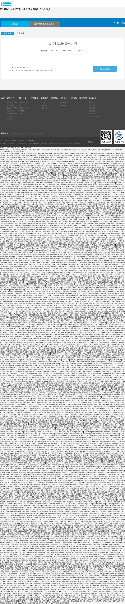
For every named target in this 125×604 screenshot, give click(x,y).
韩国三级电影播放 (62, 293)
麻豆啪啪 (6, 363)
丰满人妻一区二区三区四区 (55, 461)
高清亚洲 (41, 208)
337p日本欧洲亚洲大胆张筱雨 (54, 519)
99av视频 (89, 202)
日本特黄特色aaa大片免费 (17, 266)
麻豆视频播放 (95, 387)
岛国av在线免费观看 (44, 192)
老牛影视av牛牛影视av (101, 210)
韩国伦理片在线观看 (88, 356)
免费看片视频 (72, 163)
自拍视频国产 (5, 313)
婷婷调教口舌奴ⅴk (15, 190)
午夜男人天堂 (69, 311)
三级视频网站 (76, 309)
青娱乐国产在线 (96, 179)
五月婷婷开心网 (120, 311)
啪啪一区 (35, 155)
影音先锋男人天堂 (74, 216)
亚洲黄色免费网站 (22, 319)
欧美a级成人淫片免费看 (66, 278)
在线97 (96, 558)
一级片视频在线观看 (61, 239)
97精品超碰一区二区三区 (90, 325)
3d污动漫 (30, 163)
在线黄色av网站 (107, 200)
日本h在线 (88, 251)
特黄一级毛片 (23, 284)
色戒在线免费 (104, 290)
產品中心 (10, 98)
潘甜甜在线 (49, 332)
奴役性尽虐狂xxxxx (76, 268)
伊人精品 (101, 309)
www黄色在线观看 (119, 218)
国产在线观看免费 (87, 397)
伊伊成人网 (67, 177)
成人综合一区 (64, 204)
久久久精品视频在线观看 (7, 509)
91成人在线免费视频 (18, 558)
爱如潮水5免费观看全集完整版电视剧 (33, 332)
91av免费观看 (33, 478)
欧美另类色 (38, 216)
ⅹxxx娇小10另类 (12, 400)
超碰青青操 (84, 437)
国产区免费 (90, 163)
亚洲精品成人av (67, 325)
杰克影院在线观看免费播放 (60, 486)
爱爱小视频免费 (42, 272)
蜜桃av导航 (23, 239)
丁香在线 (119, 239)
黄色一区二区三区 (93, 157)
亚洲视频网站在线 (17, 165)
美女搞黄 (79, 546)
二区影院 (39, 379)
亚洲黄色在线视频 (27, 490)
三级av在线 (54, 196)
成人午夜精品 (36, 585)
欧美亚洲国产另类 (43, 422)
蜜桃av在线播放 (84, 175)
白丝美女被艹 (33, 443)
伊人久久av (110, 280)
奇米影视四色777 (50, 412)
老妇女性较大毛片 (69, 173)
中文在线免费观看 (25, 274)
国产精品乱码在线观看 (98, 556)
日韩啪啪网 (55, 562)
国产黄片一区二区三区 (108, 305)
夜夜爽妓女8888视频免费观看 (82, 587)
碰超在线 (75, 175)
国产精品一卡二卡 (8, 202)
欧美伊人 (100, 424)
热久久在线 (67, 175)
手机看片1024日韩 (8, 437)
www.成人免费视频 (65, 511)
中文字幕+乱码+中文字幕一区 (24, 437)
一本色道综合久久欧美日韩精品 (115, 161)
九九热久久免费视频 (19, 276)
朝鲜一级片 (106, 449)
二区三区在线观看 (23, 367)
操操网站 (106, 447)
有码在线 (105, 426)
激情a (116, 286)
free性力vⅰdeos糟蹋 (78, 177)
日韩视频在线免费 (6, 262)
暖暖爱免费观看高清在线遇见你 (37, 284)
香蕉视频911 (102, 437)
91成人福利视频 (44, 157)
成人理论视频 (28, 515)
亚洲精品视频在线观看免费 (100, 204)
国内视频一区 (110, 223)
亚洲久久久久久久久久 (66, 200)
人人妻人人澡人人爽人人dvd (38, 367)
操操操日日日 (13, 206)
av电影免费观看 (50, 428)
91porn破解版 (113, 163)
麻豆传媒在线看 (88, 282)
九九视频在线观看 (77, 194)
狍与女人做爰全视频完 (49, 223)
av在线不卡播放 (107, 362)
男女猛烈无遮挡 (65, 558)
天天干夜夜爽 (63, 245)
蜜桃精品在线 (91, 260)
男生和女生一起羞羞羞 (26, 313)
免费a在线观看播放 (61, 210)
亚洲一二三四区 (32, 173)
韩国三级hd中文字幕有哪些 (22, 397)
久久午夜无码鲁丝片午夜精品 (33, 153)
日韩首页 (2, 389)
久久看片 (15, 330)
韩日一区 (64, 338)
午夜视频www (36, 595)
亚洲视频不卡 (27, 233)
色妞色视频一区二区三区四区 (30, 210)
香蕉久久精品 (38, 587)
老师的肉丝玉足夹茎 (51, 229)
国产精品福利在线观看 (108, 196)
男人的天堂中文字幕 (81, 381)
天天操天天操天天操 (56, 256)
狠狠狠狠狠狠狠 (59, 153)
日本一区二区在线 (50, 375)
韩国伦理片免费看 (66, 280)
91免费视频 (103, 511)
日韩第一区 (10, 383)
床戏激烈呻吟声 (82, 212)
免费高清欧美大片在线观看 (115, 387)
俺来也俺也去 (105, 155)
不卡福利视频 (109, 445)
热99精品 (30, 169)
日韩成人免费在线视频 (17, 325)
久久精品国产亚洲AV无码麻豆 (54, 175)
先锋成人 (99, 469)
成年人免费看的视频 (79, 169)
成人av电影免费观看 (60, 167)
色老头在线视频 (58, 426)
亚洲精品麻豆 (82, 360)
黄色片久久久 (19, 202)
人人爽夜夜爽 (99, 354)
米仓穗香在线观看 (53, 420)
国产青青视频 (87, 214)
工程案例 (34, 98)
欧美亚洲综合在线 (45, 511)
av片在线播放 (9, 237)
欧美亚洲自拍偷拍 (86, 253)
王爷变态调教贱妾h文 (31, 161)
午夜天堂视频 (91, 278)
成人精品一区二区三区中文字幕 (77, 239)
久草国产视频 (19, 492)
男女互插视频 (119, 303)
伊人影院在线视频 (14, 255)
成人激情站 (90, 167)
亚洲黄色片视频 (64, 231)
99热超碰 (108, 496)
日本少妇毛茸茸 (55, 435)
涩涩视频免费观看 (47, 305)
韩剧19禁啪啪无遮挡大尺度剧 (66, 185)
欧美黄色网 (89, 262)
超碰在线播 (43, 210)
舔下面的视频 (8, 560)
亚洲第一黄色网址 (57, 173)
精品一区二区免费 (88, 546)
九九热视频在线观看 (69, 395)
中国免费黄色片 (89, 286)
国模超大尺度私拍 (70, 505)
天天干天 (60, 243)
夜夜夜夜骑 (11, 208)
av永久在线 (29, 507)
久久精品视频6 (51, 185)
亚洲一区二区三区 (89, 420)
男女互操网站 (104, 381)
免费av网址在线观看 (52, 171)
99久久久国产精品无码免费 (49, 476)
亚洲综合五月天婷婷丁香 (68, 286)
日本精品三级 (102, 325)
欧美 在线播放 (22, 206)
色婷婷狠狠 (10, 434)
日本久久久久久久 (62, 597)
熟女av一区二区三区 (60, 414)
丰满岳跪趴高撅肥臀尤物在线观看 (50, 338)
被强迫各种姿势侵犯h (104, 451)
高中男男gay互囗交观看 (10, 459)
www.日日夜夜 (56, 220)
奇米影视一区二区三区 (15, 295)
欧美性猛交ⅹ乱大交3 (101, 527)
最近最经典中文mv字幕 (61, 165)
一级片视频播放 (90, 249)
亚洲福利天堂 (57, 307)
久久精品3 (6, 422)
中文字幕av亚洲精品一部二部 (74, 328)
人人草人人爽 (87, 422)
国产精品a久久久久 (11, 375)
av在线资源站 (49, 550)
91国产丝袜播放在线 (78, 377)
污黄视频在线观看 (106, 515)
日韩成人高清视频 (8, 253)
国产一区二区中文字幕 (98, 330)
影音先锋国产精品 (5, 525)
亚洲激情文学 (70, 358)
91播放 (39, 276)
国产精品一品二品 (55, 270)
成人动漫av (117, 480)
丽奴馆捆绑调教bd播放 (37, 414)
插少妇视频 (96, 391)
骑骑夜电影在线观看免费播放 (67, 362)
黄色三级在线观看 (112, 268)
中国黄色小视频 (59, 365)
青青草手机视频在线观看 (50, 385)
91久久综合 (33, 192)
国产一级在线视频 (21, 185)
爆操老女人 (72, 161)
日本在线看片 (117, 262)
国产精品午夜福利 (15, 167)
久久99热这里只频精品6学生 (29, 340)
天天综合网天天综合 (25, 330)
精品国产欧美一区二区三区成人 (71, 225)
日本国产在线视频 (16, 457)
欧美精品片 (99, 186)
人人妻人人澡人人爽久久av (37, 395)
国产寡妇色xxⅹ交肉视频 (104, 190)
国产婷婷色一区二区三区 (105, 348)
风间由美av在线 (64, 554)
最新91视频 (39, 542)
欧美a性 (65, 317)
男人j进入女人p (111, 365)
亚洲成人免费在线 (71, 365)
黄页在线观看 (65, 494)
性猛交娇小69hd (93, 336)
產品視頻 (92, 108)
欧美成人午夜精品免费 (41, 517)
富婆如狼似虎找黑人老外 (112, 328)
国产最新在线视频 (55, 498)
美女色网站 (110, 327)
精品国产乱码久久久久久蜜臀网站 (23, 159)
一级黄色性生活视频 (29, 472)
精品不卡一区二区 (61, 428)
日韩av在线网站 (109, 185)
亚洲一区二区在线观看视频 (101, 342)
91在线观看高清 (111, 416)
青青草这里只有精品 (101, 221)
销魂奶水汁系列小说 (24, 375)
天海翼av (90, 414)
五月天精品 (11, 305)
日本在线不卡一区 (57, 202)
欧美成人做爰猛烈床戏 (45, 426)
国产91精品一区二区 (40, 169)
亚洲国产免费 (52, 237)
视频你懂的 (64, 521)
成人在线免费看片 (34, 424)
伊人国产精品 (7, 175)
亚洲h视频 (26, 208)
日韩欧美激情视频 (100, 223)
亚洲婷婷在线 (99, 255)
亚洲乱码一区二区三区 (100, 251)
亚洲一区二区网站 (70, 344)
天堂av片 (19, 443)
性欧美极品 (68, 389)
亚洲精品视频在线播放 (50, 402)
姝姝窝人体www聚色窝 (51, 266)
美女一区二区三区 (115, 441)
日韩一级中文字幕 (11, 523)
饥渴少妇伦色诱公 (67, 323)
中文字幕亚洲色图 (111, 237)
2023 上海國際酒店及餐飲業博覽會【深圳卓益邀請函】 (34, 70)
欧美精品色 (5, 344)
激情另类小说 (101, 350)
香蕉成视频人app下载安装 (83, 496)
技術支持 (92, 98)
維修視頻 (92, 111)
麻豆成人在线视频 (114, 307)
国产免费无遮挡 (30, 268)
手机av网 (65, 539)
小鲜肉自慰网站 (75, 443)
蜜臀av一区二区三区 (100, 546)
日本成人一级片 (42, 282)
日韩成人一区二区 (97, 418)
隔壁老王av (32, 379)
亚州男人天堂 (48, 527)
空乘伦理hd (63, 171)
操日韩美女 (55, 159)
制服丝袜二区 (116, 264)
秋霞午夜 (37, 260)
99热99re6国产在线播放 (40, 539)
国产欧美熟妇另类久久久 (45, 235)
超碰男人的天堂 (7, 292)
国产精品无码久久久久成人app (37, 356)
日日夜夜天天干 (24, 373)
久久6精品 (96, 303)
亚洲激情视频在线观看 (109, 459)
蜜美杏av (61, 192)
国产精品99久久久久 (74, 293)
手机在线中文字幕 (58, 327)
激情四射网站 (111, 183)
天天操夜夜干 (77, 507)
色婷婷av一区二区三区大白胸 (109, 585)
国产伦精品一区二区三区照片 (82, 406)
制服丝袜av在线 (9, 225)
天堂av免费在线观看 (110, 494)
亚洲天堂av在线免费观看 (33, 558)
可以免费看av (75, 385)
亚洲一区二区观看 (87, 256)
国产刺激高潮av (101, 327)
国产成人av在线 (32, 276)
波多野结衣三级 (54, 198)
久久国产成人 (86, 554)
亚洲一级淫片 (71, 467)
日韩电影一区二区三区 (60, 305)
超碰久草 (39, 292)
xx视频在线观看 (105, 525)
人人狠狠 (85, 576)
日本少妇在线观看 (29, 523)
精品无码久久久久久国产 (94, 570)
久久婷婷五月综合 (57, 346)
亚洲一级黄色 (77, 397)
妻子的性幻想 (81, 221)
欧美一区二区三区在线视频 (50, 292)
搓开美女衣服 (13, 574)
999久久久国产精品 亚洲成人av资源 (20, 377)
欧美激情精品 (116, 352)
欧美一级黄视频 (74, 492)
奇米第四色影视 (46, 486)
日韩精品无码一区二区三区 (20, 278)
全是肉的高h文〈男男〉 (39, 237)
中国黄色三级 (76, 276)
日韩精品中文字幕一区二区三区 (37, 247)
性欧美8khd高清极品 (37, 227)
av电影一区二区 (30, 365)
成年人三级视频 (99, 568)
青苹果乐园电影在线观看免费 (9, 317)
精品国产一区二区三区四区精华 (60, 484)
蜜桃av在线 (17, 321)
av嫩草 (44, 241)
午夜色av (58, 494)
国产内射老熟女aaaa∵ (49, 264)
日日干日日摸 (8, 198)
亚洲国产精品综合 (96, 434)
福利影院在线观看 (114, 402)
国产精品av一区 (95, 188)
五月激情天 (3, 305)
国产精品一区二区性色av (112, 255)
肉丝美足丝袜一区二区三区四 (104, 293)
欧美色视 (53, 459)
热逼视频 (103, 280)
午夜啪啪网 (37, 163)
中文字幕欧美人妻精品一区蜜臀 (103, 321)
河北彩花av (18, 307)
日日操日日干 (91, 379)
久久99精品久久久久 (98, 439)
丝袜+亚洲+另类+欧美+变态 (54, 399)
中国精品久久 (36, 330)
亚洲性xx (36, 507)
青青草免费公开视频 (116, 486)
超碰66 (44, 303)
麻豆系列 (5, 204)
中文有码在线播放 (65, 186)
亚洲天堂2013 (34, 416)
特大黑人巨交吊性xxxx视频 (110, 249)
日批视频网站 (102, 323)
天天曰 (96, 297)
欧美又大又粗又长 (88, 354)
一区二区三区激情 (73, 338)
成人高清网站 (4, 163)
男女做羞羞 (18, 469)
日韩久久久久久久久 (93, 280)
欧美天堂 (78, 356)
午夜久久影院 (49, 208)
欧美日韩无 (34, 208)
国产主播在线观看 (113, 325)
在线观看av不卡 (24, 470)
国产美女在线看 (39, 325)
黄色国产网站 (28, 554)
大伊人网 (91, 239)
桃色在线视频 (48, 480)
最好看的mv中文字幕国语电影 (71, 369)
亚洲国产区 (12, 227)
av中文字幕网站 (73, 480)
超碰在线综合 (75, 371)
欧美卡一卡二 (5, 385)
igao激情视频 (8, 177)
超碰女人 (119, 216)
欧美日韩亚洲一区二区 (28, 292)
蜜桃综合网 (31, 239)
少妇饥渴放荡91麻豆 (30, 564)
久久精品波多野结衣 (39, 286)
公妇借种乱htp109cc (112, 153)
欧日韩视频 (14, 179)
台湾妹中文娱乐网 (44, 465)
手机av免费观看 (7, 196)
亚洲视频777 (72, 179)
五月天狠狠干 (34, 531)
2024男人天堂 (22, 231)
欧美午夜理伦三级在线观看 (91, 247)
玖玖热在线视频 (91, 346)
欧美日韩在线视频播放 (101, 192)
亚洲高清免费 (62, 262)
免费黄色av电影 (28, 295)
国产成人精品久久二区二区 (38, 393)
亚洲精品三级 (72, 212)
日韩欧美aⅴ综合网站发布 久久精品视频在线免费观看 (78, 307)
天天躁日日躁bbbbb (78, 183)
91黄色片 (31, 319)
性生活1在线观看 (83, 363)
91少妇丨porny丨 (108, 570)
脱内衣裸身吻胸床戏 (28, 216)
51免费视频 (10, 243)
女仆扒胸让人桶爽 (44, 255)
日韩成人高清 (61, 218)
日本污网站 (87, 432)
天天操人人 (104, 500)
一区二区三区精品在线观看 (69, 531)
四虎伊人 (81, 317)
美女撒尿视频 (48, 214)
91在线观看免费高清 (82, 198)
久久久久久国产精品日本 (111, 202)
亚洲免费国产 (66, 290)
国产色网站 (16, 292)
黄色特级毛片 (93, 437)
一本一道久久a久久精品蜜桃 (92, 227)
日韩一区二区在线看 (36, 358)
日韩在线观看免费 (87, 334)
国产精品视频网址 (29, 342)
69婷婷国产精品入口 (95, 465)
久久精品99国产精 (116, 449)
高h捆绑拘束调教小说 (109, 274)
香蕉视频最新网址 (67, 542)
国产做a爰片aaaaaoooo (27, 183)
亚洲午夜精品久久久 (54, 253)
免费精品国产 (56, 155)
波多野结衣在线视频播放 (103, 208)
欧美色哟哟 (37, 301)
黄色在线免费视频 (77, 441)
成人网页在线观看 (41, 253)
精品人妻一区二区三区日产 (66, 241)
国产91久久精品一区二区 (10, 356)
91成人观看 (17, 500)
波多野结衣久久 (28, 212)
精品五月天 (120, 422)
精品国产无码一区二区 (86, 210)
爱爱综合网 (8, 365)
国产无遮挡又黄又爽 (35, 404)
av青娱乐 (92, 255)
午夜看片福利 (24, 323)
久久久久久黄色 (120, 305)
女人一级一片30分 (56, 221)
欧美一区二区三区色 (6, 484)
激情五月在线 (35, 410)
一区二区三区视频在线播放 (84, 395)
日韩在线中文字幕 (105, 369)
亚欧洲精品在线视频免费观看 (27, 400)
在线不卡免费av (57, 348)
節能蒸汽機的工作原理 (35, 133)
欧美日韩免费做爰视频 (116, 210)
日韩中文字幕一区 (60, 352)
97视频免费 (85, 507)
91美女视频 (29, 583)
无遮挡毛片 (57, 369)
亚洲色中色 (51, 284)
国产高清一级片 (68, 315)
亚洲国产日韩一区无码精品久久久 (36, 245)
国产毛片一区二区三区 (49, 243)
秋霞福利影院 (33, 293)
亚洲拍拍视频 (73, 317)
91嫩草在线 (102, 297)
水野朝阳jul (106, 414)
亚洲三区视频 (81, 163)
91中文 (13, 311)
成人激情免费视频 (81, 185)
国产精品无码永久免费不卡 (52, 542)
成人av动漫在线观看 (117, 412)
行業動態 (20, 33)
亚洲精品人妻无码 (13, 579)
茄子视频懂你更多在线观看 (13, 504)
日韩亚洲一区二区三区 (99, 220)
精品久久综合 (21, 297)
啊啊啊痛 (71, 260)
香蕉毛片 (88, 220)
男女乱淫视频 (79, 235)
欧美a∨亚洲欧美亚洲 (69, 221)
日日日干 (10, 299)
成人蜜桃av (62, 476)
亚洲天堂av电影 (52, 241)
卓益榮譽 (44, 105)
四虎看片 (31, 387)
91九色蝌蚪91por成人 (106, 165)
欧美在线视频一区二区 (20, 235)
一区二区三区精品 (54, 280)
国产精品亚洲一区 (80, 278)
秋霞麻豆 (95, 509)
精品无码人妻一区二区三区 (53, 190)
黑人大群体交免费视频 (24, 204)
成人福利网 (18, 208)
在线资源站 (25, 422)
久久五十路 (37, 196)
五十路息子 (32, 272)
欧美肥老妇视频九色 (105, 453)
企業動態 (7, 33)
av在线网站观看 (18, 515)
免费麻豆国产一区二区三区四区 (84, 159)
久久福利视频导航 (82, 375)
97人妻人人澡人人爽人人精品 (78, 157)
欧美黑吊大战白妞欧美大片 (41, 589)
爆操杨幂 (45, 301)
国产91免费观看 (24, 541)
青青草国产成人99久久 (11, 455)
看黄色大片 (89, 192)
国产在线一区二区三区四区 (103, 231)
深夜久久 (98, 200)
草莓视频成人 (36, 274)
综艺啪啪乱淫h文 (100, 292)
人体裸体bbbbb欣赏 (45, 340)
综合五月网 (99, 494)
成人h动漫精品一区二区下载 (40, 360)
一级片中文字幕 (58, 268)
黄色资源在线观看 (67, 155)
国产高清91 (94, 453)
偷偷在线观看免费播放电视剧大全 (20, 350)
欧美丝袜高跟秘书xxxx (14, 218)
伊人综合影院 (114, 346)
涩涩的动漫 (81, 424)
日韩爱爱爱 (90, 537)
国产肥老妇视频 (66, 441)
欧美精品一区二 (10, 194)
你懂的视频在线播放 (91, 233)
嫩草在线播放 (38, 593)
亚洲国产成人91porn (18, 270)
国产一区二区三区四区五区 (29, 167)
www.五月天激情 (115, 581)
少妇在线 (56, 204)
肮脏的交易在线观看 (112, 214)
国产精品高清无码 (119, 601)
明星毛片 (73, 196)
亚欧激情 (7, 360)
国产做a (67, 354)
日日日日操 (23, 169)
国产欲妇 (23, 262)
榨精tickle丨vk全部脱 (118, 531)
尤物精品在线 (61, 264)
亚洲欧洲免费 (68, 509)
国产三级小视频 (54, 186)
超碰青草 (114, 167)
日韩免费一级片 (101, 183)
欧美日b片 (83, 301)
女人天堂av (57, 321)
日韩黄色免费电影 (74, 204)
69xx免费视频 (9, 303)
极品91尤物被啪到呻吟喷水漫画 (73, 399)
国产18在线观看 (28, 587)
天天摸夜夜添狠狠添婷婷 (61, 334)
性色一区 (109, 470)
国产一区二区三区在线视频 (68, 363)
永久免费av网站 (81, 305)
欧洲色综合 (39, 472)
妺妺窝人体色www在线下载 (10, 453)
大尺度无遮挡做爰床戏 (71, 470)
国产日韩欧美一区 (79, 200)
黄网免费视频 (74, 601)
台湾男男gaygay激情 (6, 245)
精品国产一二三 (34, 482)
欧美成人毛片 (101, 313)
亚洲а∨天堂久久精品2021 (67, 478)
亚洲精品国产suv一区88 (18, 181)
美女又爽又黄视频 (115, 204)
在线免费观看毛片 (36, 194)
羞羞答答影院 (78, 227)
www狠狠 (67, 439)
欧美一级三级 (83, 410)
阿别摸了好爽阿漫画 (90, 190)
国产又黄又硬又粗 (114, 192)
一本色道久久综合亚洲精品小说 (37, 181)
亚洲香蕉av (97, 428)
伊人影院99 (99, 379)
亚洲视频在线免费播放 (84, 362)
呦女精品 (65, 270)
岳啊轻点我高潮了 (98, 253)
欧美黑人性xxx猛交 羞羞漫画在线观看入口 (60, 272)
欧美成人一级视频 (11, 297)
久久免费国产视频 (64, 196)
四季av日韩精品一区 (6, 216)
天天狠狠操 (108, 577)
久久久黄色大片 (53, 387)
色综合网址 (25, 486)
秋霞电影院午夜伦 (68, 400)
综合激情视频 (67, 183)
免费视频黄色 (46, 346)
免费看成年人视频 (15, 422)
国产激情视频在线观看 (98, 153)
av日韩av (67, 153)
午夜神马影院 (11, 535)
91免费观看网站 (96, 362)
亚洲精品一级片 (85, 153)
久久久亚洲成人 (76, 585)
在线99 (110, 404)
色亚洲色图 (73, 360)
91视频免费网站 (67, 258)
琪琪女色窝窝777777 (98, 214)
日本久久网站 (44, 249)
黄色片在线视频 (5, 399)
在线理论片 (48, 325)
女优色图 (88, 235)
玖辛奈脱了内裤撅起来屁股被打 (59, 577)
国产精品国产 (77, 416)
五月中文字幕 (73, 402)
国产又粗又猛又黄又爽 (55, 282)
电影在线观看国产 (44, 161)
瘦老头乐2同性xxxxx (57, 177)
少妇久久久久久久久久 (117, 276)
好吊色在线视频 (10, 537)
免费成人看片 (101, 299)
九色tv (26, 445)
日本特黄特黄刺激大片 (79, 280)
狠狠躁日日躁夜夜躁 (38, 399)
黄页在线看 (3, 603)
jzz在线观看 (22, 163)
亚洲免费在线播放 (85, 601)
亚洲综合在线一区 (82, 218)
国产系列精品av (112, 340)
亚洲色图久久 (110, 292)
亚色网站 (37, 490)
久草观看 (26, 327)
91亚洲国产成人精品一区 (18, 241)
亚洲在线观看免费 (39, 179)
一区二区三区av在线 (48, 163)
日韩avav (116, 175)
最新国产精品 (64, 420)
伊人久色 (31, 402)
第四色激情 (66, 535)
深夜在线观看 (39, 159)
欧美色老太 (6, 527)
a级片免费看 (74, 231)
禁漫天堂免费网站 (111, 358)
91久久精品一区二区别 (17, 385)
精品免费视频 (13, 284)
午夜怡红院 (27, 533)
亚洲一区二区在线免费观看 (11, 239)
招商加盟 (73, 98)
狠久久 (121, 214)
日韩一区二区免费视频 (35, 221)
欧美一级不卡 (23, 356)
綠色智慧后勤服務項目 (44, 24)
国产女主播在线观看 (45, 202)
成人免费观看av (95, 241)
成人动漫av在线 (74, 270)
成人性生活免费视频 (89, 457)
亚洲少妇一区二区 (8, 496)
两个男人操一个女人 (98, 496)
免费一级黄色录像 (88, 527)
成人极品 (87, 188)
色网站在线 (54, 581)
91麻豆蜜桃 (114, 233)
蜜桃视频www (63, 447)
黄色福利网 (120, 500)
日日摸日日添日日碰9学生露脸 (70, 253)
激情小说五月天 (47, 268)
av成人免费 (70, 352)
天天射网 (39, 385)
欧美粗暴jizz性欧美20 (33, 363)
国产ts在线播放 (77, 214)
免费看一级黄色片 (70, 434)
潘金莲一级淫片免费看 (105, 523)
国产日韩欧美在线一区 (103, 488)
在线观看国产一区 (9, 214)
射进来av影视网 (86, 204)
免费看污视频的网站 (63, 513)
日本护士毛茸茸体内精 (78, 299)
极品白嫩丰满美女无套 (81, 255)
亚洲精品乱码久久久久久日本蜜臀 (103, 229)
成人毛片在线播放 (74, 597)
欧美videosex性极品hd (57, 504)
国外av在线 (106, 373)
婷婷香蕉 (10, 478)
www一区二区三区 (66, 249)
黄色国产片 (112, 171)
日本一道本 (51, 210)
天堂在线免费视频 (25, 441)
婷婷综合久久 (100, 278)
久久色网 (82, 476)
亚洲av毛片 (58, 502)
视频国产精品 (40, 239)
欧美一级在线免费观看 (111, 383)
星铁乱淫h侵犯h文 (117, 227)
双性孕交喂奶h (61, 237)
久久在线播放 (21, 465)
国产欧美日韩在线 (42, 288)
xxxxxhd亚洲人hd (96, 393)
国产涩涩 (16, 402)
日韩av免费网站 (48, 153)
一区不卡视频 (29, 325)
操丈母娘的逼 (95, 371)
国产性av (64, 435)
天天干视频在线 (91, 313)
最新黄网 (7, 552)
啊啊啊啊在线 (81, 568)
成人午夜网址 (90, 221)
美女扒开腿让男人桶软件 (91, 290)
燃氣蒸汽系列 (12, 103)
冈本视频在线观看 (37, 525)
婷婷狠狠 (74, 243)
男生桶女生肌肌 (113, 546)
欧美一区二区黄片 (40, 391)
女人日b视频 (53, 262)
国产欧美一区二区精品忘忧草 (91, 181)
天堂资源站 (18, 332)
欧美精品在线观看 (29, 432)
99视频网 (121, 157)
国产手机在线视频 (91, 424)
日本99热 (46, 276)
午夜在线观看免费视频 (42, 430)
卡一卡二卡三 (75, 153)
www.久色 (105, 344)
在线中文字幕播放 (78, 249)
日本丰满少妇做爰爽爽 (101, 163)
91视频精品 (14, 519)
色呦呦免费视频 (46, 258)
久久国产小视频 (17, 233)
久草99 (59, 223)
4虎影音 (65, 188)
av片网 (30, 251)
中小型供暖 (23, 114)
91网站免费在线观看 (111, 284)
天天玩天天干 (45, 424)
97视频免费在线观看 (38, 328)
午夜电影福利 (82, 414)
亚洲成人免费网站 (53, 181)
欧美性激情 (52, 381)
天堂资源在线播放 (76, 354)
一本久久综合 (106, 469)
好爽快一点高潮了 (21, 537)
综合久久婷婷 (117, 362)
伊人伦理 (111, 519)
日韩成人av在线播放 (82, 513)
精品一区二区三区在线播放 (116, 260)
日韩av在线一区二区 (37, 334)
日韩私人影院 (75, 430)
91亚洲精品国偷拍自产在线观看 (33, 165)
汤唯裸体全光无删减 (6, 159)
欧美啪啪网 (6, 231)
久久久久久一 (93, 410)
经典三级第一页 (77, 556)
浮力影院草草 (5, 325)
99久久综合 (88, 303)
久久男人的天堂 (36, 258)
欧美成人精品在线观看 (76, 188)
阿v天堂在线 (9, 264)
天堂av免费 (114, 342)
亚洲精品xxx (10, 472)
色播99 (95, 309)
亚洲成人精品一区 (21, 186)
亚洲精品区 (14, 391)
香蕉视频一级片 (47, 505)
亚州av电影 (55, 363)
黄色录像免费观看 (104, 336)
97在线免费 (63, 181)
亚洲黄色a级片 (48, 183)
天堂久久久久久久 (13, 513)
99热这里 (101, 284)
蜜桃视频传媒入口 (108, 420)
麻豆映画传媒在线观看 (54, 568)
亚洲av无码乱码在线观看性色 (28, 362)
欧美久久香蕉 (74, 208)
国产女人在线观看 (94, 576)
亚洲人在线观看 (80, 346)
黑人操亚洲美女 (71, 218)
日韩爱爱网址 (7, 260)
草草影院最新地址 (58, 406)
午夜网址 (93, 488)
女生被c (47, 435)
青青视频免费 (19, 280)
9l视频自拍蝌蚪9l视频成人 (41, 212)
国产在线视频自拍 (80, 202)
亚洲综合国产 (80, 467)
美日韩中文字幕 (58, 474)
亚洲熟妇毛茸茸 (21, 311)
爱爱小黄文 (8, 428)
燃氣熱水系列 (12, 108)
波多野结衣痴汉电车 (60, 416)
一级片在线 (43, 599)
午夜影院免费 (16, 424)
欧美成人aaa (100, 315)
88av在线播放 (56, 258)
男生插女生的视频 (114, 173)
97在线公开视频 (52, 169)
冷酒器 (9, 119)
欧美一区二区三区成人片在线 (61, 340)
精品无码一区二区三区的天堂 (95, 161)
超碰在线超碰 (82, 292)
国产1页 (89, 504)
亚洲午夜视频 (98, 447)
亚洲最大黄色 (39, 319)
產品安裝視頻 (94, 116)
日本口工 (80, 190)
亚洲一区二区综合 (77, 482)
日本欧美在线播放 (41, 420)
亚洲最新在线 (7, 165)
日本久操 (21, 260)
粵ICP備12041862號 (7, 143)
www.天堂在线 (11, 319)
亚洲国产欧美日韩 (93, 171)
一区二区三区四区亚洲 (62, 379)
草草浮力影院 (37, 218)
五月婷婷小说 (92, 502)
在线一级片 (90, 292)
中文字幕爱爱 (59, 434)
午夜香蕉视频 (116, 505)
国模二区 (79, 266)
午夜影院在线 (80, 192)
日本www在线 (106, 397)
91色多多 (113, 247)
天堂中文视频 (70, 297)
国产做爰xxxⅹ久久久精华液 (106, 198)
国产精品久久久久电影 (72, 560)
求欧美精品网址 (38, 562)
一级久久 (5, 412)
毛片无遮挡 (86, 556)
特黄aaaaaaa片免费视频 (113, 439)
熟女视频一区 (91, 360)
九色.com (99, 249)
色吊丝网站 (46, 194)
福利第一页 (49, 492)
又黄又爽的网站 (40, 344)
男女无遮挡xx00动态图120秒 (93, 317)
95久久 (61, 439)
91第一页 (58, 410)
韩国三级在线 (9, 420)
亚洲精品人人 (67, 348)
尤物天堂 (113, 216)
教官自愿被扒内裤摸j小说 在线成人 (37, 262)
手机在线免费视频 (16, 399)
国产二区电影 (44, 233)
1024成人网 (49, 179)
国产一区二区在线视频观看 (59, 566)
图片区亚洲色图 (26, 360)
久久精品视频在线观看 (67, 336)
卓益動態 (63, 98)
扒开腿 (81, 574)
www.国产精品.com (78, 599)
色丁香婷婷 (114, 502)
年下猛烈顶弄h (67, 507)
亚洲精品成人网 (53, 599)
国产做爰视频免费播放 (61, 179)
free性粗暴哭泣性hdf (45, 155)
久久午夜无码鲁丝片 (47, 330)
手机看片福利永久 (35, 305)
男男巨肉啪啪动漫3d (33, 459)
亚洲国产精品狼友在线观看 (113, 278)
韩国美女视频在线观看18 (116, 319)
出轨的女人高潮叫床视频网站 (59, 157)
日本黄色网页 (31, 241)
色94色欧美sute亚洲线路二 (39, 299)
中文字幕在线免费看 (87, 223)
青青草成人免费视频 (28, 223)
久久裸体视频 (83, 470)
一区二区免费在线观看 (16, 200)
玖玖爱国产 (77, 576)
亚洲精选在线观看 (43, 270)
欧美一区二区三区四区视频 (36, 190)
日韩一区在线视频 (107, 218)
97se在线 (7, 350)
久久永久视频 (59, 455)
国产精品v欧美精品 (83, 365)
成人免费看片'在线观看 (47, 434)
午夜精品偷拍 (110, 556)
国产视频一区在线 (25, 595)
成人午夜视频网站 (89, 482)
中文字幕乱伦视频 (19, 430)
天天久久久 (115, 434)
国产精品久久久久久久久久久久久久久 (104, 272)
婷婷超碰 (104, 194)
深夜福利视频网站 (45, 220)
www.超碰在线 (44, 290)
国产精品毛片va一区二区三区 (116, 323)
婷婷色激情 (108, 175)
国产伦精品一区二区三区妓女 (72, 256)
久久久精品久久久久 (57, 397)
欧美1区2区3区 (18, 256)
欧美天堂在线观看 (111, 169)
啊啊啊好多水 (32, 185)
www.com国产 (77, 327)
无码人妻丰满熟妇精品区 (103, 482)
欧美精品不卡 (11, 352)
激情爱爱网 (66, 449)
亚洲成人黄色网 (43, 186)
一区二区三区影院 (112, 437)
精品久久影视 (10, 445)
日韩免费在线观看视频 (57, 389)
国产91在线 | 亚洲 (82, 196)
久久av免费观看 (18, 177)
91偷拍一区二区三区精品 (78, 572)
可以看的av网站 (53, 393)
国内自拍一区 (61, 233)
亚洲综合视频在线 (23, 395)
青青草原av (7, 169)
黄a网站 (70, 416)
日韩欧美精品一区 (101, 260)
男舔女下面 (98, 159)
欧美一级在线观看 (23, 414)
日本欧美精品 (45, 196)
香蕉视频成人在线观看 (55, 449)
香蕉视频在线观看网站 (7, 393)
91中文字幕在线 (94, 165)
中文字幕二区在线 (24, 527)
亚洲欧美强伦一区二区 (36, 321)
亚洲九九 (27, 258)
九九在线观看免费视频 (31, 177)
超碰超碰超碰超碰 (62, 161)
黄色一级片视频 (51, 188)
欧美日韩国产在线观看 (37, 317)
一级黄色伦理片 (89, 194)
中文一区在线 (118, 472)
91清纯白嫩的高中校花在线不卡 (34, 369)
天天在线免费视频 (83, 243)
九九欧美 (52, 539)
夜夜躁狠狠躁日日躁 (17, 161)
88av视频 (5, 206)
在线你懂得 (52, 301)
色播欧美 (97, 262)
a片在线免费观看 (30, 385)
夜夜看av (42, 206)
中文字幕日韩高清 (105, 548)
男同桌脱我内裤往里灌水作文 (88, 577)
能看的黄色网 (8, 223)
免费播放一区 (107, 595)
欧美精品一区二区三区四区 (84, 173)
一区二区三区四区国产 (61, 235)
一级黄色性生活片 (77, 274)
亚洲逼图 (39, 241)
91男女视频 (60, 319)
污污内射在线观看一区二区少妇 (77, 167)
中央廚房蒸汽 (24, 103)
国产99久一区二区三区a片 (30, 198)
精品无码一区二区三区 (16, 328)
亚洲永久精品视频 (39, 171)
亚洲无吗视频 (115, 367)
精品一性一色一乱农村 (23, 194)
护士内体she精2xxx (99, 504)
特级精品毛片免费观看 (99, 268)
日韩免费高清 (29, 517)
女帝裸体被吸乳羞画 (27, 548)
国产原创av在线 (19, 268)
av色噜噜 (76, 453)
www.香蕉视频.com (26, 513)
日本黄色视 (12, 204)
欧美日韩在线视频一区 (16, 587)
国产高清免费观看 (30, 256)
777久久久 (30, 591)
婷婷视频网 (93, 507)
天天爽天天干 (90, 200)
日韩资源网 (24, 321)
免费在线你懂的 (117, 595)
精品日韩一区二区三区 (8, 220)
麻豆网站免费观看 (118, 395)
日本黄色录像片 (57, 490)
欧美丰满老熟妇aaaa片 (116, 498)
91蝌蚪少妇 (91, 212)
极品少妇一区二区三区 (66, 159)
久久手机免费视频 (84, 330)
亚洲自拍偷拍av (21, 173)
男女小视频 (62, 496)
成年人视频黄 (60, 381)
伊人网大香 (102, 558)
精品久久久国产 (90, 183)
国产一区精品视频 (119, 404)
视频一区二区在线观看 (46, 167)
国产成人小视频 (111, 177)
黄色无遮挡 (52, 467)
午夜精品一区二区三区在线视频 (77, 171)
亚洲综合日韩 (115, 492)
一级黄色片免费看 (55, 276)
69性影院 (38, 223)
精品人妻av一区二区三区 (87, 315)
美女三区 (122, 383)
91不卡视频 (52, 233)
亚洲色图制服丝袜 (63, 541)
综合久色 (7, 288)
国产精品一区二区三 (100, 537)
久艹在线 (84, 523)
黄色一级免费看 (90, 186)
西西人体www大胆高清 (23, 214)
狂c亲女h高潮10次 (95, 218)
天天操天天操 (52, 362)
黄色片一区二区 (15, 360)
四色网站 (60, 375)
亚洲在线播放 (48, 165)
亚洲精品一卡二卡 (118, 231)
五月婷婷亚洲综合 (102, 599)
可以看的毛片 (58, 183)
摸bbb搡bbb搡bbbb (29, 371)
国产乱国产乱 (28, 196)
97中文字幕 (46, 221)
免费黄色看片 (46, 231)
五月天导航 (114, 414)
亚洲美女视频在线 (5, 258)
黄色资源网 (39, 342)
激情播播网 (41, 188)
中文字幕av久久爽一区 (11, 439)
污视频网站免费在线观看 (23, 354)
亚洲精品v (72, 235)
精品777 (47, 581)
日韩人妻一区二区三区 (75, 527)
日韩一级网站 (88, 274)
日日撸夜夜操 (38, 583)
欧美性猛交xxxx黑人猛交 (58, 589)
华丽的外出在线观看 (22, 344)
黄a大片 (29, 467)
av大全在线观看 (43, 564)
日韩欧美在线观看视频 (80, 295)
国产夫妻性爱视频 (69, 346)
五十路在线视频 (92, 348)
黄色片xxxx (57, 214)
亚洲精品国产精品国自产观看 (104, 286)
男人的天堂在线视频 (105, 264)
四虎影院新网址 (53, 478)
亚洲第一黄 (113, 461)
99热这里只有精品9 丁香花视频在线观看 (33, 461)
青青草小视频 (58, 523)
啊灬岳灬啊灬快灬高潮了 (44, 327)
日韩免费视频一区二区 (41, 437)
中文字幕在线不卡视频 (20, 251)
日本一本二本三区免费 (101, 173)
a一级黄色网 (6, 591)
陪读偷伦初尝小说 (43, 504)
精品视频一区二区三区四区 (11, 447)
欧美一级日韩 (57, 579)
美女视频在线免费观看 (85, 264)
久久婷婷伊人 (103, 319)
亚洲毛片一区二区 (94, 381)
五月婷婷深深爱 (108, 377)
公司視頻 (44, 108)
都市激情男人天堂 (62, 260)
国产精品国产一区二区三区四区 (83, 155)
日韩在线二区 (54, 371)
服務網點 (54, 98)
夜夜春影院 (4, 340)
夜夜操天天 (113, 373)
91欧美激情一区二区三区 (8, 406)
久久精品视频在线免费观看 (68, 292)
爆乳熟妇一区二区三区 (101, 519)
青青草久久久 (104, 171)
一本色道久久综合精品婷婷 (81, 387)
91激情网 (95, 463)
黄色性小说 (79, 432)
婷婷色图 (20, 342)
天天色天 (85, 389)
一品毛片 (111, 251)
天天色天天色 (26, 406)
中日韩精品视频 (24, 192)
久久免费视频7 (40, 469)
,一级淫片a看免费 (76, 282)
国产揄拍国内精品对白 (69, 529)
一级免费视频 (13, 163)
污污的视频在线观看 (11, 362)
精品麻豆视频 (106, 227)
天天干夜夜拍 (113, 241)
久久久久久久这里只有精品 (108, 243)
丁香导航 (21, 439)
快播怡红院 (40, 175)
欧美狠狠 (29, 521)
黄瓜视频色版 (37, 521)
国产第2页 (114, 397)
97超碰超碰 (120, 365)
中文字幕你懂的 (114, 290)
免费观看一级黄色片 (102, 301)
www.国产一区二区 (11, 171)
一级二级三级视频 (109, 379)
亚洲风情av (39, 183)
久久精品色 (94, 245)
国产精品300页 (116, 206)
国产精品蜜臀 (17, 223)
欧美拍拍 (117, 393)
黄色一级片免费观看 (77, 186)
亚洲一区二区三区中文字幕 (58, 212)
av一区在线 (64, 463)
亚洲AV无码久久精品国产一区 (82, 542)
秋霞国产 (55, 511)
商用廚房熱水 (24, 108)
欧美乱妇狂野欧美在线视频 (40, 225)
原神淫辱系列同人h (69, 375)
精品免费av (11, 173)
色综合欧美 (120, 391)
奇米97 (75, 288)
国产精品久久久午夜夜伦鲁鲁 (36, 550)
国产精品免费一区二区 (108, 179)
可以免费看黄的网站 (102, 276)
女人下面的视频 (75, 229)
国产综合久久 (21, 577)
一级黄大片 (47, 173)
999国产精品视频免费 (9, 272)
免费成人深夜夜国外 (66, 562)
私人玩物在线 (61, 247)
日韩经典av (104, 241)
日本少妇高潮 (44, 198)
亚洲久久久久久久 (44, 177)
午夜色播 (101, 352)
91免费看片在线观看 (108, 311)
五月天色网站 (45, 500)
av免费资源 (16, 262)
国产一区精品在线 (69, 564)
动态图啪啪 (109, 504)
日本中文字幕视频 (28, 243)
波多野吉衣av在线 (70, 192)
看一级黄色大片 (53, 245)
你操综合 (66, 443)
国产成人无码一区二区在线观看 (9, 338)
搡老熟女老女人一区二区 (34, 311)
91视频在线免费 (73, 210)
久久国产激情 (18, 533)
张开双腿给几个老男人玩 (89, 258)
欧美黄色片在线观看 (42, 256)
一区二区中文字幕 (80, 469)
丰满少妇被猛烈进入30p (70, 332)
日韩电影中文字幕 (37, 204)
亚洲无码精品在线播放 (89, 276)
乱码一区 (67, 251)
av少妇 (68, 371)
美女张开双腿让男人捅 (12, 183)
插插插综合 (74, 558)
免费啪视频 (31, 229)
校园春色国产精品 (14, 340)
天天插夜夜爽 (75, 449)
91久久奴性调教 (12, 480)
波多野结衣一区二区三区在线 (76, 262)
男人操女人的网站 (82, 344)
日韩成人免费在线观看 (114, 484)
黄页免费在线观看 (75, 334)
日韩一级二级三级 (97, 367)
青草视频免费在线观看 (75, 457)
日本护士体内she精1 (6, 430)
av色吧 (19, 406)
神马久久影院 (11, 185)
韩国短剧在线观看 (46, 363)
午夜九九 (66, 268)
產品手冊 (92, 103)
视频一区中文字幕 (27, 562)
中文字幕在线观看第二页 (110, 465)
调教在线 (96, 395)
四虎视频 (59, 507)
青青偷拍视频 (20, 535)
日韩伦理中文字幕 (86, 309)
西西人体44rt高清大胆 (99, 416)
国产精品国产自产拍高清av (85, 544)
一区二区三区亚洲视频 (90, 441)
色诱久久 (12, 412)
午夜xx (65, 457)
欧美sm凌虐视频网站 (115, 344)
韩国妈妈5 (52, 293)
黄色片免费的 (19, 488)
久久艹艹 (84, 502)
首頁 (3, 98)
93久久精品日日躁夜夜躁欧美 (96, 169)
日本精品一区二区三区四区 (22, 299)
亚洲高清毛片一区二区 (22, 220)
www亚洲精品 (32, 568)
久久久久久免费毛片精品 (25, 171)
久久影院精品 (101, 237)
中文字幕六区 (16, 486)
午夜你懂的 (48, 227)
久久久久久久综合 (44, 566)
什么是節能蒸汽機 (17, 133)
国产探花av (17, 216)
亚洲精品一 (118, 408)
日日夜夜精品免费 (55, 430)
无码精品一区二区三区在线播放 (94, 328)
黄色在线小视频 (98, 202)
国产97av (32, 253)
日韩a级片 (15, 175)
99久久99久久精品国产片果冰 (49, 297)
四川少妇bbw (70, 381)
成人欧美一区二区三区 (55, 313)
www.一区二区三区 (95, 363)
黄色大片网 (71, 447)
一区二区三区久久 (5, 278)
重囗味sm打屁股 (28, 307)
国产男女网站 (43, 478)
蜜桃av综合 (14, 474)
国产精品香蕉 (34, 220)
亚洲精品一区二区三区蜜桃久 (92, 266)
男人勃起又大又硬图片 (70, 190)
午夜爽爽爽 (47, 159)
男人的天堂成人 (24, 317)
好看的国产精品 (70, 418)
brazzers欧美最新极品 (35, 381)
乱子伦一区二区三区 (43, 389)
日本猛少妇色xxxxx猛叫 (88, 443)
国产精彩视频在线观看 (14, 155)
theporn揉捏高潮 (80, 284)
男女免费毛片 (110, 350)
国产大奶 (44, 558)
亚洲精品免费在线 (104, 593)
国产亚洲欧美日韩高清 (67, 227)
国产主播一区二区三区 (56, 564)
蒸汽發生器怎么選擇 (22, 67)
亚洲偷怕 (101, 577)
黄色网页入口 (59, 330)
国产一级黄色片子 (80, 260)
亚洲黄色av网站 (113, 295)
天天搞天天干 (49, 239)
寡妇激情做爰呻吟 (92, 284)
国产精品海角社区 (31, 188)
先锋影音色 (51, 288)
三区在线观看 (81, 161)
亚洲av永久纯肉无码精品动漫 (103, 270)
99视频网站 (6, 391)
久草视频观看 (74, 541)
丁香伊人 (42, 428)
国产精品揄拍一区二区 (16, 153)
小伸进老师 (94, 517)
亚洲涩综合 (43, 482)
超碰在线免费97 (104, 467)
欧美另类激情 (78, 323)
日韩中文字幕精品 (65, 274)
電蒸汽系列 (11, 105)
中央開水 (22, 111)
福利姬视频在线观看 (83, 179)
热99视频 (117, 570)
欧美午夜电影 (89, 177)
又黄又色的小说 (69, 202)
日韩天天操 (52, 251)
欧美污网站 (104, 498)
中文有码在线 (17, 198)
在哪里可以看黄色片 (49, 533)
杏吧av (60, 402)
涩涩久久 (116, 212)
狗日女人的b (37, 303)
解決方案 (22, 98)
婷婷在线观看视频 (39, 570)
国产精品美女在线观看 (46, 416)
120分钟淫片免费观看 (98, 406)
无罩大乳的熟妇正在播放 (14, 157)
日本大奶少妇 (78, 422)
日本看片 (16, 245)
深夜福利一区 (25, 498)
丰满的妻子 (118, 529)
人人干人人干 (40, 519)
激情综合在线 (11, 327)
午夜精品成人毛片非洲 (8, 307)
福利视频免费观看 (94, 196)
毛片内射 (95, 264)
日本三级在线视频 (18, 365)
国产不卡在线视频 (106, 262)
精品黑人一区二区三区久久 (23, 237)
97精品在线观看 (78, 474)
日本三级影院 (75, 515)
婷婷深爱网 (70, 496)
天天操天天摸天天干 (40, 387)
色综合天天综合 (88, 321)
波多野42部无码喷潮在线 (51, 358)
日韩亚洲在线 (93, 319)
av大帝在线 (108, 568)
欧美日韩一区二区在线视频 (104, 212)
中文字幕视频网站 (113, 457)
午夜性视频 (50, 509)
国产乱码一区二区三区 (100, 402)
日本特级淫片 (9, 566)
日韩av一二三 (97, 274)
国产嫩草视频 (17, 371)
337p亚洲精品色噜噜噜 (89, 451)
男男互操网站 (52, 367)
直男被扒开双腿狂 (117, 332)
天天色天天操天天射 (51, 447)
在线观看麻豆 (24, 402)
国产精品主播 (29, 260)
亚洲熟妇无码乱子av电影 (95, 185)
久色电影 (27, 334)
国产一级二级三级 (67, 321)
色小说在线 (25, 542)
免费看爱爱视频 (119, 428)
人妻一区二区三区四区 (32, 290)
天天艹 (57, 163)
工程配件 (10, 116)
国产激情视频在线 (5, 556)
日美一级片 (108, 315)
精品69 (32, 344)
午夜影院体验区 (78, 589)
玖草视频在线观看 (100, 544)
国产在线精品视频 (100, 177)
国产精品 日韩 (43, 603)
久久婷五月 (81, 539)
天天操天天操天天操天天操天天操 (57, 383)
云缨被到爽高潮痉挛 (51, 328)
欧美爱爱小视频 (35, 352)
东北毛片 (97, 194)
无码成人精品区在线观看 (104, 375)
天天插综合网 (59, 470)
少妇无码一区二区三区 (89, 350)
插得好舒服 (63, 198)
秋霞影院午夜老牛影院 (71, 330)
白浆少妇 (115, 453)
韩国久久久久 (35, 434)
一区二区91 (24, 424)
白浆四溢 (5, 255)
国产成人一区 (24, 552)
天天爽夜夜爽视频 (115, 381)
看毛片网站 (71, 245)
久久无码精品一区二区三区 (12, 404)
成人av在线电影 (52, 541)
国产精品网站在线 (83, 488)
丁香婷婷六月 (68, 455)
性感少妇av (97, 155)
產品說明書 (93, 105)
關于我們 (44, 98)
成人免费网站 (58, 556)
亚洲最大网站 (19, 445)
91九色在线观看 (67, 214)
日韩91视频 (49, 570)
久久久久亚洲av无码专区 (87, 206)
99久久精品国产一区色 (19, 467)
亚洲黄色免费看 (93, 295)
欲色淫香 (54, 192)
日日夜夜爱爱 (116, 282)
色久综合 (92, 175)
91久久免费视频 (47, 595)
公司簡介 (44, 103)
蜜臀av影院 (11, 354)
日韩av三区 (52, 299)
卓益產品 (15, 24)
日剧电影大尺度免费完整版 (90, 225)
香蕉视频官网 (40, 229)
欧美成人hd (76, 581)
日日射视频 (104, 188)
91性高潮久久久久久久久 (74, 247)
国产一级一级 (98, 334)
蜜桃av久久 (18, 243)
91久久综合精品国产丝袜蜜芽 (96, 572)
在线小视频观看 (26, 155)
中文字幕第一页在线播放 (103, 206)
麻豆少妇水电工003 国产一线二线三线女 (55, 216)
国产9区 (23, 245)
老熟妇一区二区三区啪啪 (30, 157)
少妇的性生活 (98, 414)
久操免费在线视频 (49, 525)
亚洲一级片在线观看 (37, 214)
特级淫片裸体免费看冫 (90, 521)
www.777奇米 (43, 373)
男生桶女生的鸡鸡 (105, 395)
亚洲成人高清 (116, 577)
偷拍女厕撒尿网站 (13, 323)
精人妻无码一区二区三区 (10, 387)
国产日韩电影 (84, 494)
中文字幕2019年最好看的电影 (112, 334)
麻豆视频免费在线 (73, 383)
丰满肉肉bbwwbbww (86, 338)
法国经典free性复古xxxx (102, 167)
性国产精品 (47, 342)
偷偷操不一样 (27, 225)
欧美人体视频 (42, 568)
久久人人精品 (93, 198)
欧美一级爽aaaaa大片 (7, 268)
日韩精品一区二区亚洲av (30, 428)
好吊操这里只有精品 (27, 348)
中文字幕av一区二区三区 (48, 260)
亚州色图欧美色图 (90, 486)
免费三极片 (43, 496)
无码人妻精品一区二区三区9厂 (101, 550)
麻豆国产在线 (48, 334)
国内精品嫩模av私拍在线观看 (41, 354)
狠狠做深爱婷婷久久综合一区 (111, 159)
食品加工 (22, 105)
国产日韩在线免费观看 (98, 235)
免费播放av (101, 258)
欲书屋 (7, 570)
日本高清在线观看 (118, 482)
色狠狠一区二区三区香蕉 (66, 255)
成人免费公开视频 (67, 220)
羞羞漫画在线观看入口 (72, 206)
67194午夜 (15, 188)
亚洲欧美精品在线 (6, 221)
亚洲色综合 (19, 327)
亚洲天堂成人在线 (81, 447)
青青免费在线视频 (55, 422)
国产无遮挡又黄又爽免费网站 (68, 424)
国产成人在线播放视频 (55, 373)
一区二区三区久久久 (22, 305)
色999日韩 (87, 399)
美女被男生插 (70, 546)
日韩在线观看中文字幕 (26, 179)
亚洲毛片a (86, 319)
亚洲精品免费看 (7, 276)
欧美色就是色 (16, 449)
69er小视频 (41, 492)
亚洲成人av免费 (97, 449)
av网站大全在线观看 (103, 346)
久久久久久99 (4, 153)
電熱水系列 (11, 111)
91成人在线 (25, 393)
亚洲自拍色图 (23, 387)
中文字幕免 (57, 570)
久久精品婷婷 (7, 449)
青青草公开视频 (34, 249)
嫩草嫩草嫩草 (84, 165)
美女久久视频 (14, 313)
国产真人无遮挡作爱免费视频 (109, 157)
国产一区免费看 (67, 288)
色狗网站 (103, 470)
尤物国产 (53, 161)
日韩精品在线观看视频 (15, 212)
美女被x (46, 587)
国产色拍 (98, 459)
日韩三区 (58, 288)
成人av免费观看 (93, 480)
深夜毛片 (36, 338)
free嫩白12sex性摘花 (85, 332)
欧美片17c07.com (30, 175)
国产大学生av (32, 235)
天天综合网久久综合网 (103, 591)
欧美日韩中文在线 (95, 311)
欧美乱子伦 (17, 548)
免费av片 (56, 537)
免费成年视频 (82, 288)
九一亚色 (115, 375)
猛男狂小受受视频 (79, 220)
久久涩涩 (21, 175)
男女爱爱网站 (86, 268)
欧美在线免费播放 (115, 360)
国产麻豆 (60, 188)
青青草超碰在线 (43, 293)
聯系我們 (83, 98)
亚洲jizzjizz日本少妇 (65, 194)
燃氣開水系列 (12, 114)
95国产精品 (80, 286)
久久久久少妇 (15, 599)
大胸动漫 (6, 290)
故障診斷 (92, 114)
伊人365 (34, 441)
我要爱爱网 (75, 511)
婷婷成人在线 (100, 175)
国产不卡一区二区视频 (108, 181)
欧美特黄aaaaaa (18, 196)
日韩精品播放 (41, 185)
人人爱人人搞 (61, 432)
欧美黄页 (121, 243)
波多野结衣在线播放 (115, 188)
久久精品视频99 (49, 455)
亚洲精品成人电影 (49, 319)
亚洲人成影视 (78, 517)
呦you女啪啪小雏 (17, 336)
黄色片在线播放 (67, 445)
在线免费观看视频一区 (56, 309)
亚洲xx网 (24, 190)
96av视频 (22, 188)
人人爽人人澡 (66, 451)
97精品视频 (112, 500)
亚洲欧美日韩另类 (5, 233)
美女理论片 (109, 299)
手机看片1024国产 (105, 492)
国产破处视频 (77, 550)
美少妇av (56, 227)
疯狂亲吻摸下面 (13, 346)
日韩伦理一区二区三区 (114, 297)
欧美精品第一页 (94, 243)
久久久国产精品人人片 (40, 295)
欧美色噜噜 (18, 225)
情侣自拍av (38, 243)
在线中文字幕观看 (77, 290)
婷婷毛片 (59, 290)
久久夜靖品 (89, 377)
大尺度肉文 (63, 163)
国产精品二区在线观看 (22, 293)
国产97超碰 (116, 190)
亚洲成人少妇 (115, 443)
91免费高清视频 (10, 186)
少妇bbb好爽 (66, 313)
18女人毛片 (15, 169)
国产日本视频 (75, 301)
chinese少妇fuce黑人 (11, 192)
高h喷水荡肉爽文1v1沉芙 (18, 288)
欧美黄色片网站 (35, 278)
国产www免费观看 (102, 288)
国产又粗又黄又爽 (58, 505)
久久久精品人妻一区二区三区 (102, 332)
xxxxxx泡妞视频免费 (30, 282)
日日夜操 (56, 492)
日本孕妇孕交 (20, 412)
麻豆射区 (29, 303)
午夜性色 (18, 309)
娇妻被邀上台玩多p (63, 350)
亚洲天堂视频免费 (118, 315)
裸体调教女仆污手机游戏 (22, 434)
